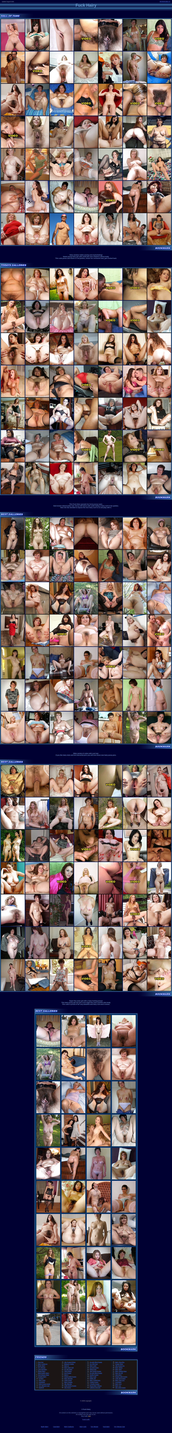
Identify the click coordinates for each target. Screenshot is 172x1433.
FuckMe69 (42, 1382)
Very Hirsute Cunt (44, 1386)
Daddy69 (41, 1387)
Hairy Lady (93, 1376)
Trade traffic (86, 1419)
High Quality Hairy (43, 1373)
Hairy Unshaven (42, 1364)
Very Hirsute (41, 1367)
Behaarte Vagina (69, 1364)
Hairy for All (119, 1373)
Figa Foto (40, 1362)
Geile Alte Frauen (120, 1378)
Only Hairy (118, 1375)
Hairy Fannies (68, 1382)
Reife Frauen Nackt (44, 1384)
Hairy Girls (93, 1366)
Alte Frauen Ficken (69, 1362)
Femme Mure (119, 1364)
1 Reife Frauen (94, 1382)
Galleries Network (95, 1387)
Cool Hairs (118, 1382)
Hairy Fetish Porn (95, 1380)
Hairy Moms (119, 1367)
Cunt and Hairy (42, 1369)
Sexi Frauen (67, 1373)
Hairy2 (66, 1375)
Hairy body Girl (69, 1367)
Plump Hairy (41, 1371)
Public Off (93, 1378)
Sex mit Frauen (94, 1367)
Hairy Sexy (118, 1384)
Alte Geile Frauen (120, 1387)
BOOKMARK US (165, 1)
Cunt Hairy (56, 1426)
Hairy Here (118, 1369)
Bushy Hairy (41, 1366)
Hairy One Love (120, 1380)
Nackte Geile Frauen (121, 1376)
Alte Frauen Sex (120, 1366)
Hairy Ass (118, 1386)
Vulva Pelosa (67, 1371)
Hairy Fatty (42, 1380)
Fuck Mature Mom (43, 1375)
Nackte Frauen (94, 1375)
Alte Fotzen (67, 1387)
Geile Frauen (68, 1380)
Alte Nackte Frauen (95, 1371)
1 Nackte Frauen (94, 1384)
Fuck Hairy (106, 1426)
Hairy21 (66, 1366)
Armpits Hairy (42, 1376)
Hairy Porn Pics (119, 1362)
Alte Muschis (68, 1384)
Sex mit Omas (68, 1369)
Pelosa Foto (93, 1369)
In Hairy (41, 1378)
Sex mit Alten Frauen (96, 1362)
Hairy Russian (68, 1378)
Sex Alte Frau (94, 1364)
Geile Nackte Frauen (70, 1386)
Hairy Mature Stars (121, 1371)
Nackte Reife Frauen (70, 1376)
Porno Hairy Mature (96, 1386)
